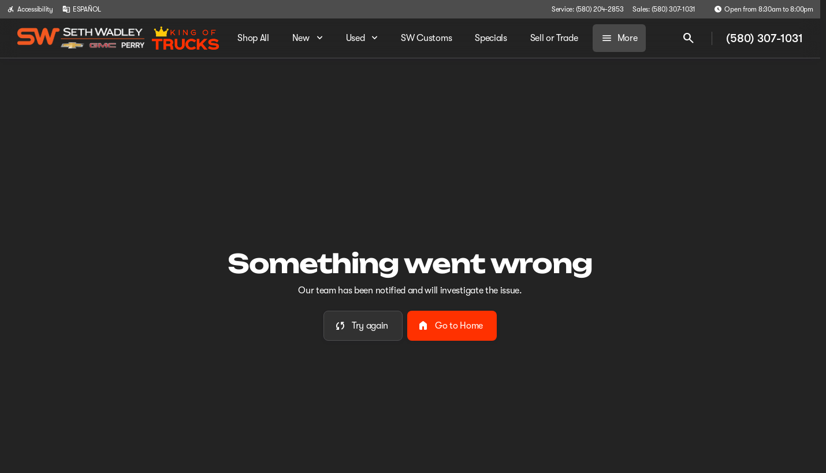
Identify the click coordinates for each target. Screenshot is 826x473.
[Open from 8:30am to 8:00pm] (764, 9)
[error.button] (363, 326)
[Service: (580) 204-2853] (587, 9)
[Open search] (688, 38)
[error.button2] (452, 326)
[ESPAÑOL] (81, 9)
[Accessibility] (30, 9)
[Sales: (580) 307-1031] (664, 9)
